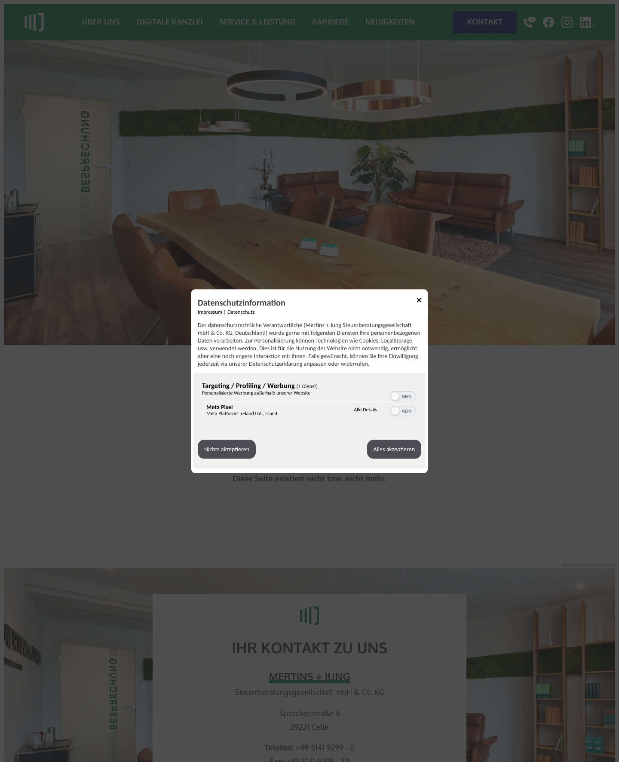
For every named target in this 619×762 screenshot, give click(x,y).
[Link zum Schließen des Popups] (422, 301)
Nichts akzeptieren (226, 449)
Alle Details (365, 410)
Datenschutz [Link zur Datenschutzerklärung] (240, 312)
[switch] (403, 395)
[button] (395, 396)
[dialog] (309, 381)
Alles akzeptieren (394, 449)
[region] (309, 401)
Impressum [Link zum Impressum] (210, 312)
